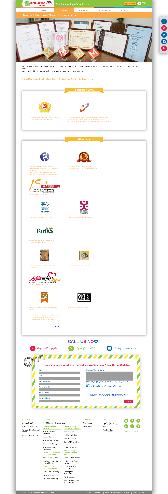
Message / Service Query (95, 370)
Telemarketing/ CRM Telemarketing (71, 481)
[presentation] (94, 390)
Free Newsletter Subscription (108, 431)
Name (41, 370)
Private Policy (98, 492)
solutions (84, 10)
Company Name (45, 381)
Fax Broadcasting (70, 477)
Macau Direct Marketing (51, 475)
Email (89, 386)
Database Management (51, 458)
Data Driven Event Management (49, 448)
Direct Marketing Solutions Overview (56, 423)
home (43, 10)
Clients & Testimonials (30, 426)
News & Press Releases (30, 435)
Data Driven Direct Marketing (49, 432)
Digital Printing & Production (70, 467)
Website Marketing (71, 439)
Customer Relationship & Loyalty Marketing (52, 462)
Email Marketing (69, 432)
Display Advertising (71, 447)
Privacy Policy (116, 394)
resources (104, 10)
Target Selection (48, 437)
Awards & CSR (27, 423)
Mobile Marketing (70, 435)
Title (40, 376)
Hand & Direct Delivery (51, 440)
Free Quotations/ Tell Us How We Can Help (110, 424)
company (63, 10)
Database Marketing (50, 444)
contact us (124, 10)
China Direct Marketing (51, 472)
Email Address (44, 392)
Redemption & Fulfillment (69, 472)
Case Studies (87, 423)
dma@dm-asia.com (126, 348)
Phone (101, 386)
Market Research (89, 426)
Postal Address (44, 398)
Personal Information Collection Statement (108, 394)
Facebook (118, 386)
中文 (144, 3)
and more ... (56, 326)
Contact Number (45, 387)
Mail (95, 386)
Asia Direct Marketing (50, 479)
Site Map (88, 492)
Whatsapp (109, 386)
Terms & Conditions (138, 492)
